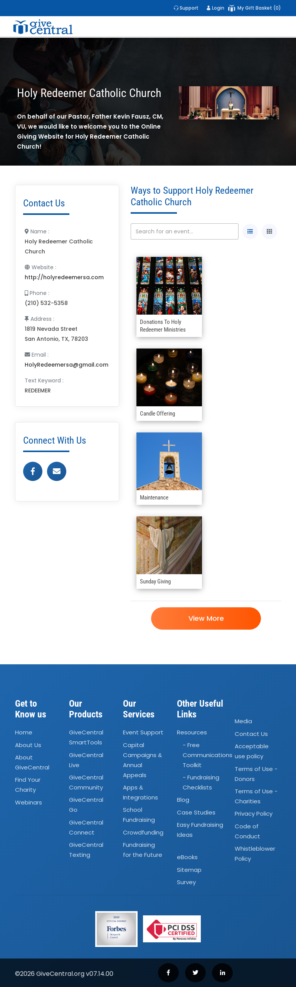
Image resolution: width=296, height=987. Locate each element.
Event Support (143, 732)
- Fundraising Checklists (201, 782)
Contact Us (251, 734)
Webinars (28, 802)
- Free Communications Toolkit (207, 755)
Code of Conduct (247, 831)
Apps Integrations (140, 792)
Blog (183, 800)
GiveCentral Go (86, 805)
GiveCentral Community (86, 782)
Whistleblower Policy (255, 854)
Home (23, 732)
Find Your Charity (27, 785)
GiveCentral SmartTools (86, 737)
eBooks (187, 857)
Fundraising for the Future (142, 850)
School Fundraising (139, 815)
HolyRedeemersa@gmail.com (66, 365)
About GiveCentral (32, 762)
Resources (192, 732)
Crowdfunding (143, 832)
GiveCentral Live (86, 760)
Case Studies (196, 812)
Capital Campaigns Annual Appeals (142, 760)
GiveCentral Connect (86, 827)
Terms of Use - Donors (256, 774)
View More (206, 618)
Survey (186, 882)
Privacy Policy (253, 813)
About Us (28, 745)
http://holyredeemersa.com (64, 277)
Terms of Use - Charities (256, 796)
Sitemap (189, 870)
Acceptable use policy (252, 751)
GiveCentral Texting (86, 850)
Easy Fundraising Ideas (200, 830)
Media (243, 721)
